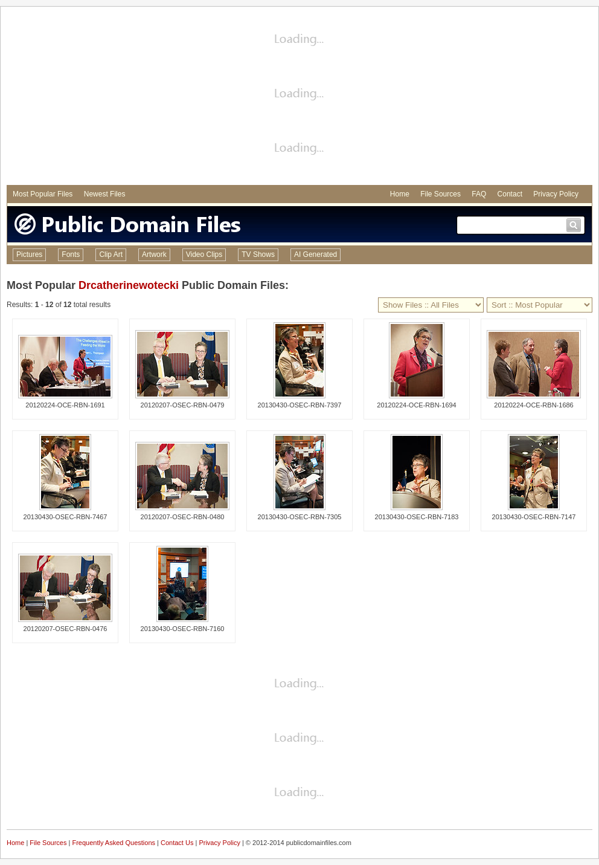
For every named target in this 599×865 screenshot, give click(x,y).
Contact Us (177, 842)
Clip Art (111, 254)
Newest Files (105, 194)
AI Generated (315, 254)
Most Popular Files (42, 194)
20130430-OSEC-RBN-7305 (300, 516)
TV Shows (258, 254)
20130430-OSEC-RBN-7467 (65, 516)
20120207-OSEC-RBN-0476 (65, 628)
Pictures (29, 254)
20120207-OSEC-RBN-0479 (183, 405)
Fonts (71, 254)
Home (399, 194)
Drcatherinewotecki (128, 285)
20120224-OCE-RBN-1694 (416, 405)
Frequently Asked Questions (113, 842)
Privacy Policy (555, 194)
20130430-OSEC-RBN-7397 (300, 405)
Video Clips (204, 254)
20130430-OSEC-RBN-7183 (417, 516)
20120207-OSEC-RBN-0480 (183, 516)
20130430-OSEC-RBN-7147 (534, 516)
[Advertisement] (299, 97)
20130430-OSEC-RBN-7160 (183, 628)
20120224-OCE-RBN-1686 (533, 405)
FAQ (479, 194)
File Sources (440, 194)
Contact (510, 194)
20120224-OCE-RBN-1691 (64, 405)
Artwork (154, 254)
